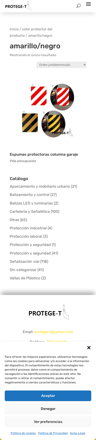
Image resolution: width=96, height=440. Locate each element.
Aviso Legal (77, 433)
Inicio (14, 29)
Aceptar (48, 396)
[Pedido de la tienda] (62, 65)
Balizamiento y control (29, 194)
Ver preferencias (48, 422)
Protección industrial (28, 228)
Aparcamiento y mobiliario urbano (40, 186)
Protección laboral (26, 236)
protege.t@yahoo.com (53, 332)
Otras (14, 220)
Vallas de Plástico (25, 278)
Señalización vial (24, 261)
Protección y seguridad (30, 244)
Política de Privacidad (53, 433)
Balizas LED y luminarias (31, 203)
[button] (89, 347)
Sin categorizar (23, 270)
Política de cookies (23, 433)
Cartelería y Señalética (30, 211)
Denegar (48, 409)
